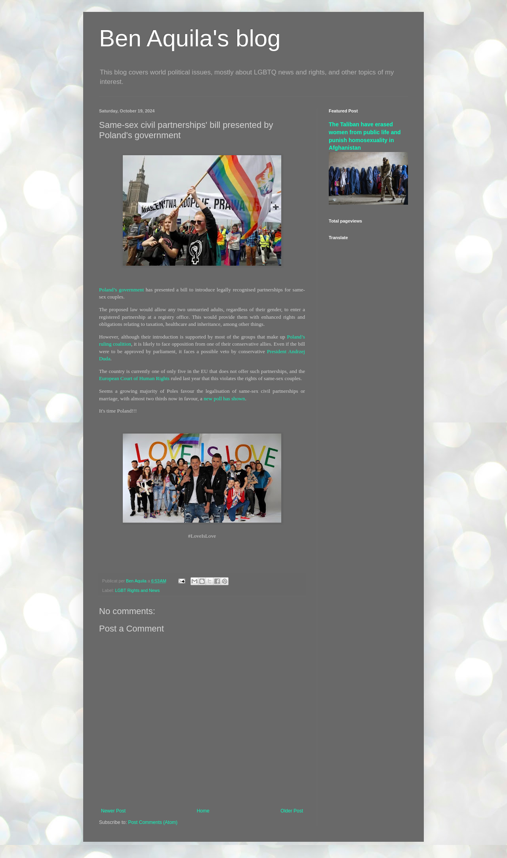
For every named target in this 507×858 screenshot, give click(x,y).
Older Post (291, 811)
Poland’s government (121, 290)
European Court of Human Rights (134, 378)
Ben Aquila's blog (189, 38)
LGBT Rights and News (137, 590)
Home (203, 811)
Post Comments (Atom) (152, 822)
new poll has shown (224, 398)
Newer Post (113, 811)
